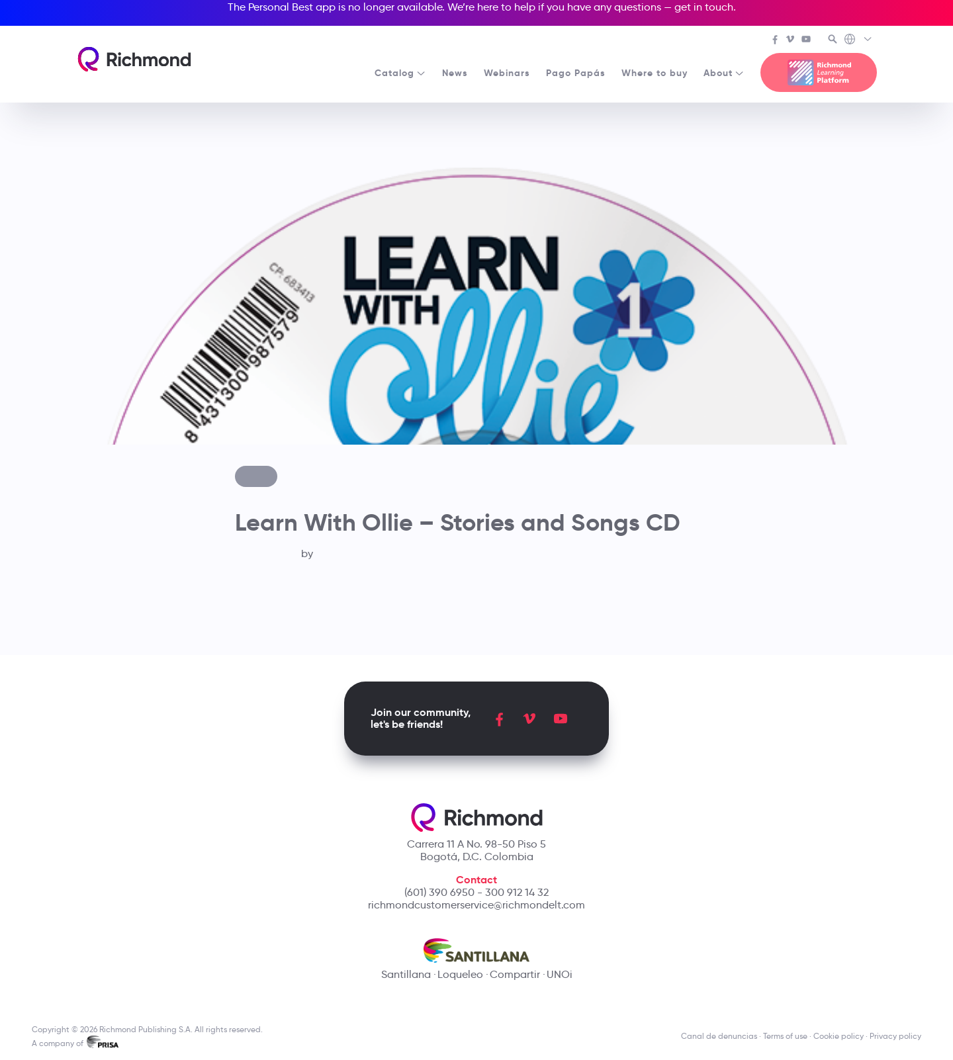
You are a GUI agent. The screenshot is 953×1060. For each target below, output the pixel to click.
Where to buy (654, 73)
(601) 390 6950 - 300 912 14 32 (476, 892)
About (724, 73)
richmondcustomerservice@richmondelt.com (476, 905)
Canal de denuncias (719, 1036)
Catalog (400, 73)
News (455, 73)
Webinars (507, 73)
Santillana (406, 974)
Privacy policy (895, 1036)
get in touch (703, 7)
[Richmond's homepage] (134, 59)
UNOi (559, 974)
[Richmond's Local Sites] (858, 40)
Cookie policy (838, 1036)
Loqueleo (460, 974)
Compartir (515, 974)
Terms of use (785, 1036)
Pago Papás (576, 73)
